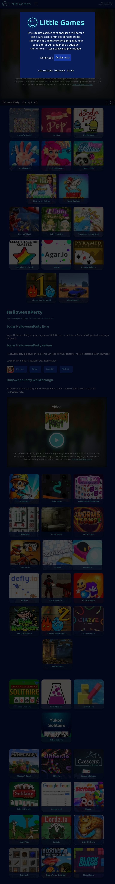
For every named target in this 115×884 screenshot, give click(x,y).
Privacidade (60, 70)
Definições (46, 57)
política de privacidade (68, 48)
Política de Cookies (45, 70)
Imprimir (70, 70)
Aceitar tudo (62, 57)
